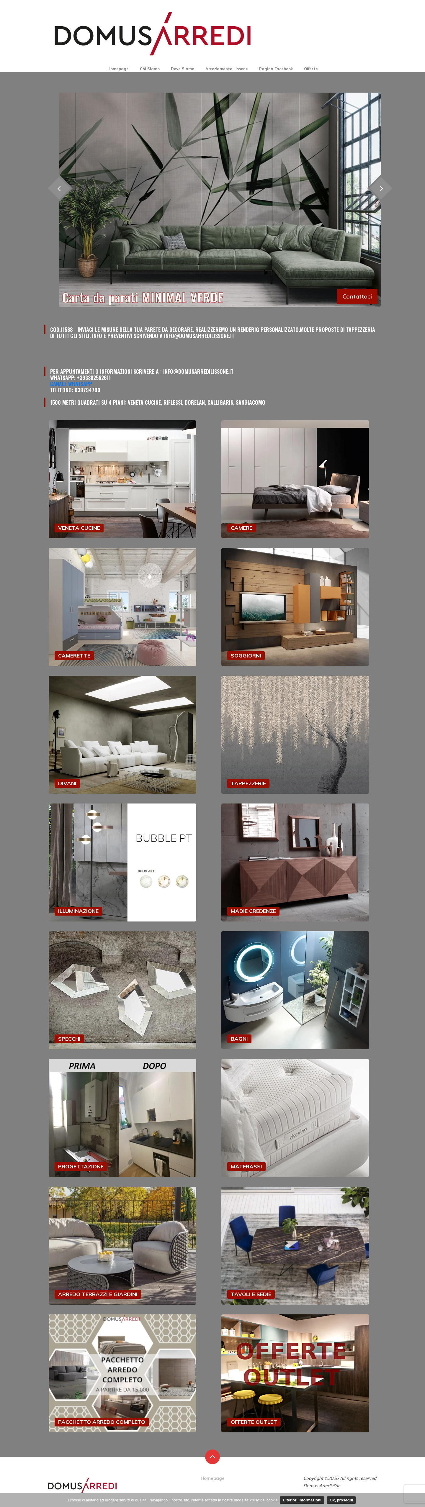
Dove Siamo (182, 68)
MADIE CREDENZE (253, 911)
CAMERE (241, 527)
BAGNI (239, 1038)
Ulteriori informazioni (302, 1500)
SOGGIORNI (246, 655)
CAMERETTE (74, 655)
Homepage (118, 68)
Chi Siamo (150, 68)
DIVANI (67, 783)
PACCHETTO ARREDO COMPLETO (101, 1422)
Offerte (311, 68)
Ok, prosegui (341, 1500)
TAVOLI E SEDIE (251, 1294)
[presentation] (381, 188)
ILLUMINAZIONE (78, 911)
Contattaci (357, 296)
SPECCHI (69, 1038)
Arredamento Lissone (226, 68)
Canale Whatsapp (71, 384)
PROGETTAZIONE (81, 1166)
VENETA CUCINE (79, 527)
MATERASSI (246, 1166)
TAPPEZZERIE (248, 783)
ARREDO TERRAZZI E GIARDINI (98, 1294)
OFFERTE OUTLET (254, 1422)
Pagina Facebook (276, 68)
